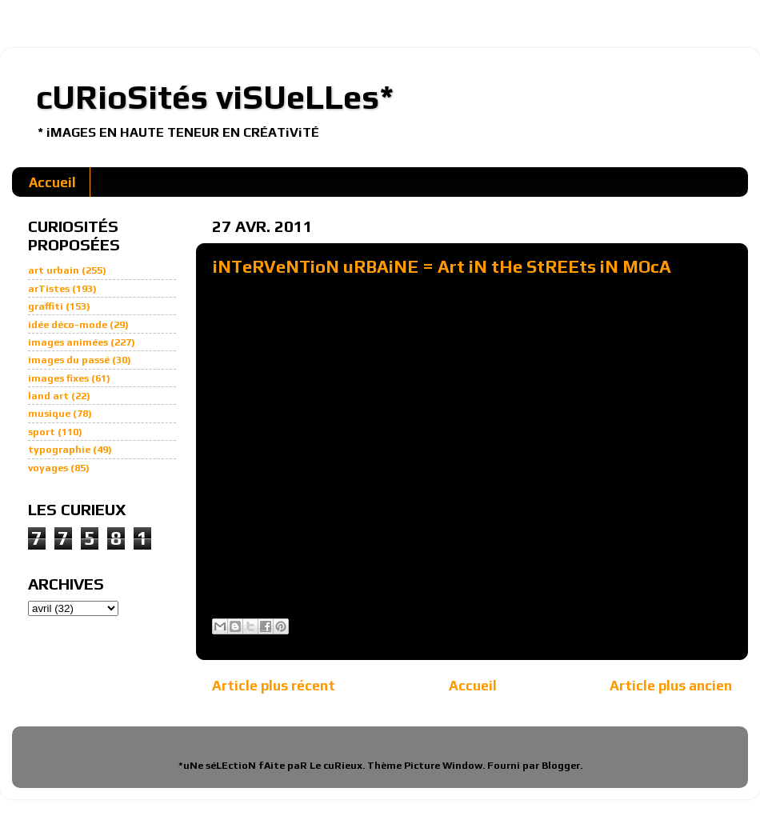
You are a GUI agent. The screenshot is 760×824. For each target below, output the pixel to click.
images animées (68, 342)
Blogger (561, 765)
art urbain (53, 270)
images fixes (58, 378)
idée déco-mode (67, 324)
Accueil (52, 182)
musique (49, 413)
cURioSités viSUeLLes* (215, 97)
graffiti (45, 306)
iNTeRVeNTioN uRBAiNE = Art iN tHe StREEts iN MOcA (442, 266)
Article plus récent (273, 685)
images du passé (69, 360)
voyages (48, 468)
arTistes (49, 288)
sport (41, 432)
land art (48, 396)
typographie (59, 449)
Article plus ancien (671, 685)
